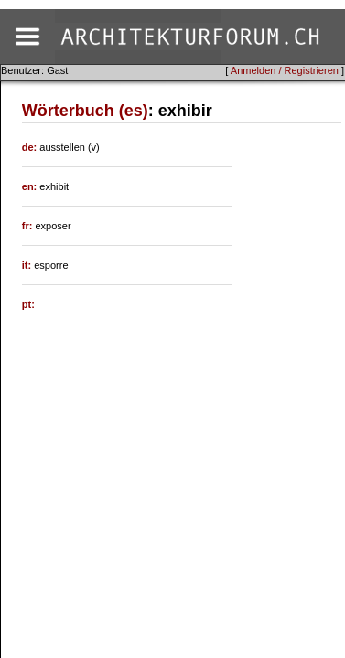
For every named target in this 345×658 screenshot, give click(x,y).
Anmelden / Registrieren (285, 70)
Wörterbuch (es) (85, 110)
